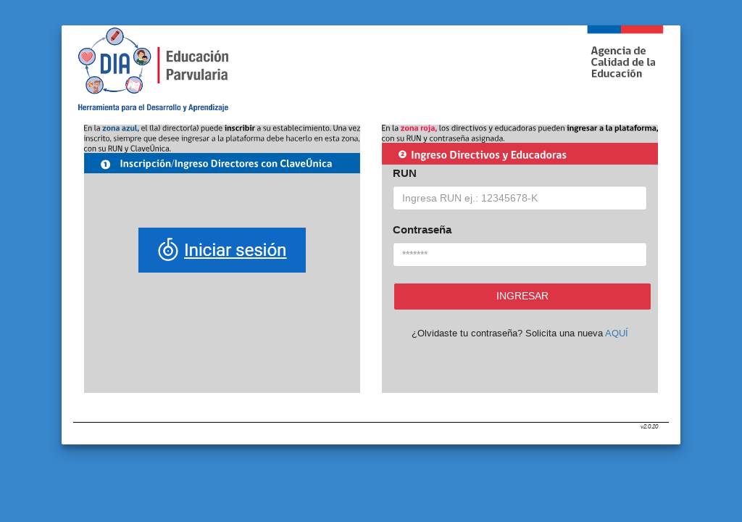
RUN (405, 173)
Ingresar (522, 296)
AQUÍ (616, 333)
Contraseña (422, 229)
